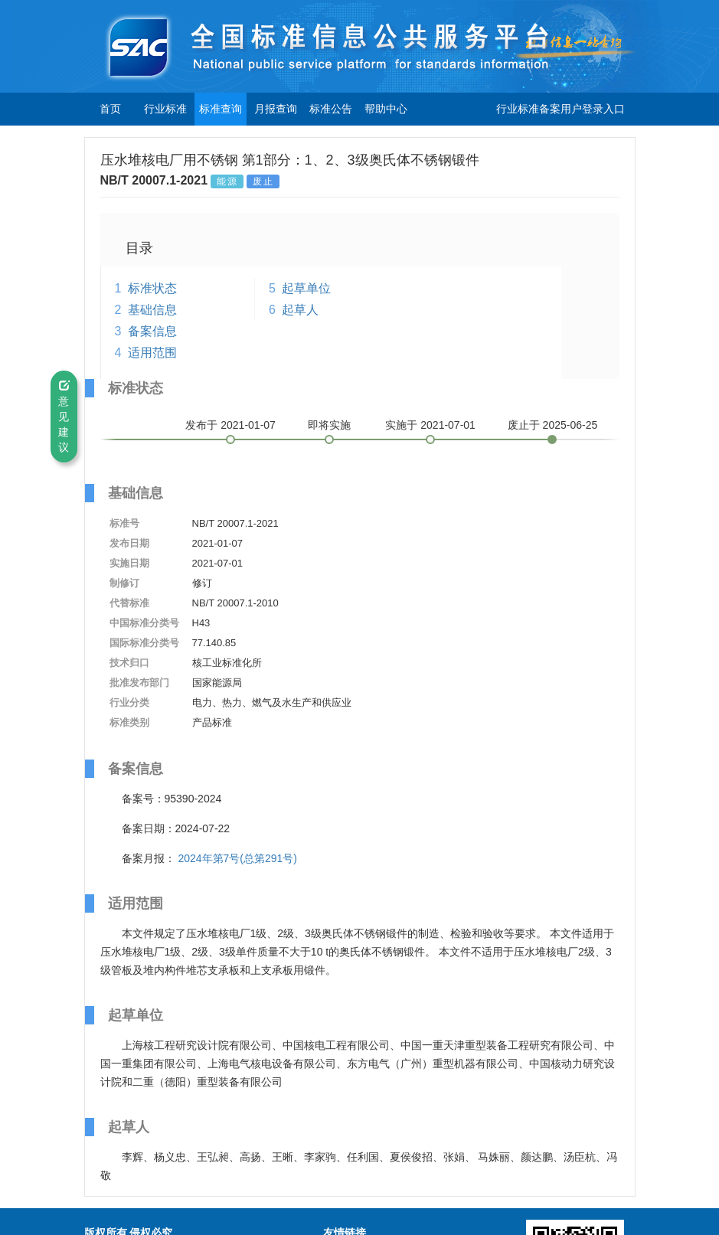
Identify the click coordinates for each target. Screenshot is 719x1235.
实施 (430, 425)
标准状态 (152, 288)
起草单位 (306, 288)
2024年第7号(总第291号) (237, 858)
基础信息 (152, 309)
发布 (230, 425)
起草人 (300, 309)
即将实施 (329, 425)
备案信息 (152, 331)
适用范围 (152, 352)
